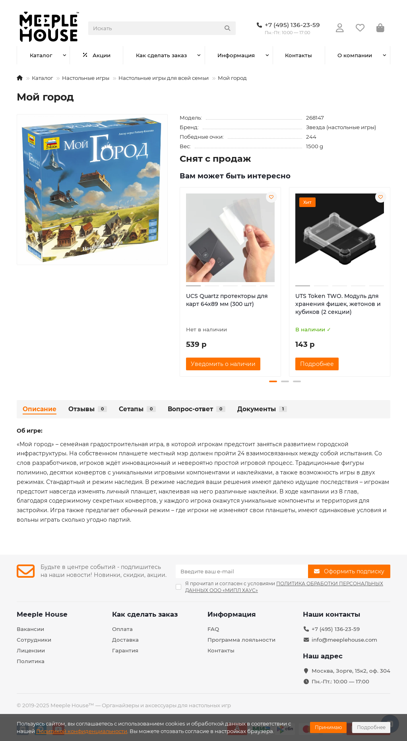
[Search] (162, 28)
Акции (96, 55)
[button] (273, 381)
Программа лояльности (241, 640)
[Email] (242, 571)
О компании (354, 55)
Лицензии (31, 650)
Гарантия (125, 650)
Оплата (122, 629)
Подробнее (371, 727)
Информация (236, 55)
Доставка (125, 640)
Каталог (41, 55)
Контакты (298, 55)
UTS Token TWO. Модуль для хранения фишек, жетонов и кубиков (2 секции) (338, 303)
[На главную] (20, 78)
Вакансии (30, 629)
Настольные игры (85, 78)
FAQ (213, 629)
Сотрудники (34, 640)
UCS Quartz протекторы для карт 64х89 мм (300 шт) (227, 300)
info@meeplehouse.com (344, 640)
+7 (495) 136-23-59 (336, 629)
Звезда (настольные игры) (341, 127)
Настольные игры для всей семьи (163, 78)
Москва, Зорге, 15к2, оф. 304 (351, 670)
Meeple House (42, 614)
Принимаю (328, 727)
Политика (31, 661)
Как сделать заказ (161, 55)
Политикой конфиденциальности (81, 731)
